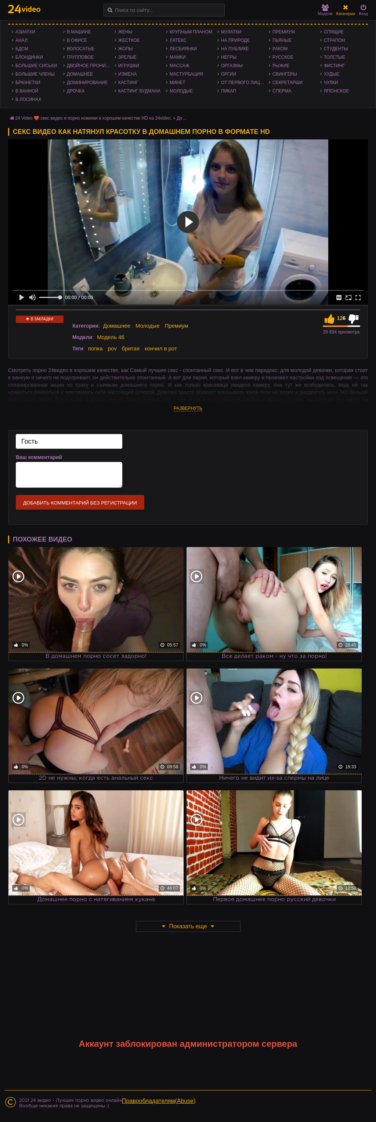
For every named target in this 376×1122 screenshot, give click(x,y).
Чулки (331, 82)
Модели (325, 10)
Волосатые (80, 48)
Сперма (281, 91)
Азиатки (25, 31)
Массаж (179, 65)
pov (112, 348)
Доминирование (87, 82)
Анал (21, 40)
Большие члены (35, 74)
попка (95, 348)
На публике (235, 48)
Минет (177, 82)
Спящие (334, 31)
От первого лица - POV (245, 82)
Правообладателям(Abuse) (159, 1101)
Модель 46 (110, 337)
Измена (127, 74)
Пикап (228, 91)
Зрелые (127, 57)
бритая (131, 348)
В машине (79, 31)
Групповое (80, 57)
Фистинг (334, 65)
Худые (331, 74)
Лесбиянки (183, 48)
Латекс (178, 40)
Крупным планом (191, 31)
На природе (235, 40)
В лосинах (28, 99)
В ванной (26, 91)
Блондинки (29, 57)
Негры (228, 57)
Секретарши (287, 82)
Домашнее (80, 74)
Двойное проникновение (91, 65)
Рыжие (280, 65)
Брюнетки (27, 82)
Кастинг (128, 82)
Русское (282, 57)
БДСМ (21, 48)
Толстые (334, 57)
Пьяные (282, 40)
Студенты (336, 48)
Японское (336, 91)
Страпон (334, 40)
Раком (280, 48)
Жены (125, 31)
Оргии (228, 74)
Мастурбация (186, 74)
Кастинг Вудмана (139, 91)
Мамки (178, 57)
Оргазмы (232, 65)
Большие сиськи (36, 65)
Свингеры (284, 74)
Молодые (181, 91)
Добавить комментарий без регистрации (80, 503)
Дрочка (75, 91)
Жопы (125, 48)
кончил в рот (161, 348)
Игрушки (128, 65)
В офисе (77, 40)
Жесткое (129, 40)
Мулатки (231, 31)
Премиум (283, 31)
